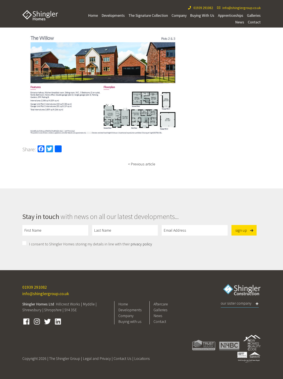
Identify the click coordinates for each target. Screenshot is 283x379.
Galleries (254, 15)
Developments (113, 15)
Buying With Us (202, 15)
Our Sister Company (236, 303)
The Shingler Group (64, 358)
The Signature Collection (148, 15)
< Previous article (141, 164)
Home (93, 15)
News (239, 22)
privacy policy (141, 244)
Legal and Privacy (97, 358)
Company (179, 15)
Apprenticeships (230, 15)
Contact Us (122, 358)
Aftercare (161, 304)
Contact (254, 22)
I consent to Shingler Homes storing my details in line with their (90, 244)
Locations (142, 358)
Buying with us (130, 321)
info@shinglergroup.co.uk (241, 8)
